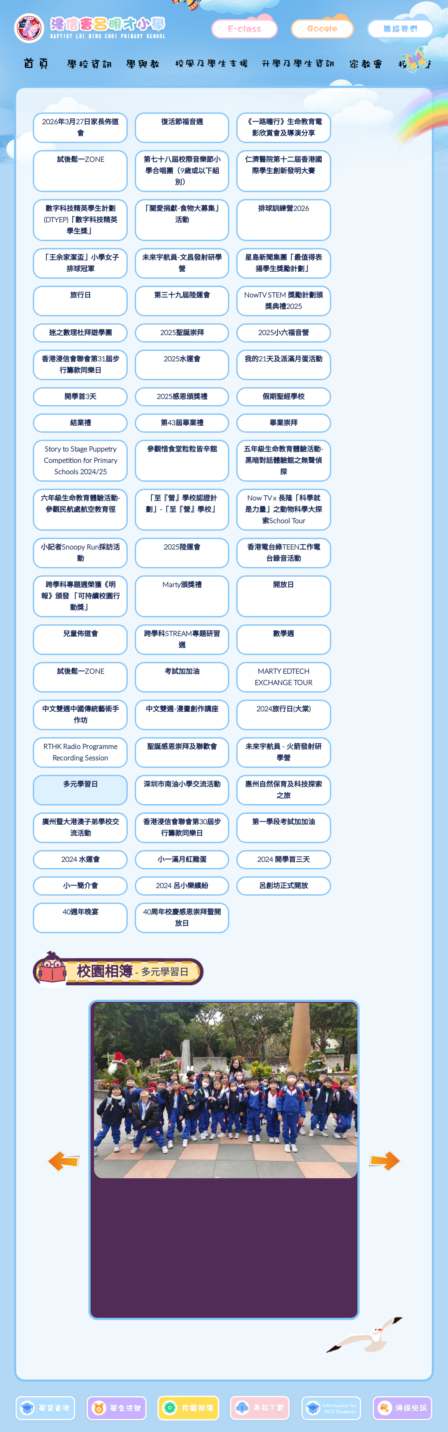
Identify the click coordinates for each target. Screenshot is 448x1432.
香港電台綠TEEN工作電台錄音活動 (68, 522)
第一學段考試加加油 (143, 723)
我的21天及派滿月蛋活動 (68, 346)
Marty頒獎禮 (220, 510)
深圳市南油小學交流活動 (220, 686)
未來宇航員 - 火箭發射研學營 (68, 686)
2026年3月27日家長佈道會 (67, 128)
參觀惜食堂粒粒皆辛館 (297, 384)
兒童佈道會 (373, 510)
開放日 (297, 510)
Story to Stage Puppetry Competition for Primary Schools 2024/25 (220, 401)
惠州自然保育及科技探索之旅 (297, 686)
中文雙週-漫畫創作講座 (144, 625)
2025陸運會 (373, 450)
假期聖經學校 (297, 340)
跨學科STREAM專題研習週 (68, 576)
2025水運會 (373, 291)
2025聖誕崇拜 (144, 291)
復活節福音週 (144, 122)
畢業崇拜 (144, 378)
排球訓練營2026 (297, 182)
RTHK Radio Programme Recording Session (296, 637)
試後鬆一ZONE (297, 122)
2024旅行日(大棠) (220, 619)
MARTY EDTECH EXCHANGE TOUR (373, 582)
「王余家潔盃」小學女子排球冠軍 (373, 194)
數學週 (143, 570)
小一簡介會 (67, 766)
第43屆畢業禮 (67, 378)
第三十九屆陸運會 (297, 248)
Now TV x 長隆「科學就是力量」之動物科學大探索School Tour (220, 467)
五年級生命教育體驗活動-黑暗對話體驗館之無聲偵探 (373, 395)
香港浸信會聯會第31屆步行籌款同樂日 (297, 303)
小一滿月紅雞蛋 (297, 717)
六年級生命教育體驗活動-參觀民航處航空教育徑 (68, 461)
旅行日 (220, 242)
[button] (384, 1016)
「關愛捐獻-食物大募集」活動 (220, 188)
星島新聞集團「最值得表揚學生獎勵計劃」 (143, 254)
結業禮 (373, 340)
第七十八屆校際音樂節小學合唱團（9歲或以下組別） (373, 139)
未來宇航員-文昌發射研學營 (68, 248)
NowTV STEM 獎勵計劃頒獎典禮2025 (373, 254)
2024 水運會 (220, 717)
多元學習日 (143, 680)
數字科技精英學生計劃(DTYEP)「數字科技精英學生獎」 (143, 199)
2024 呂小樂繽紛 (144, 766)
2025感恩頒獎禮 (220, 340)
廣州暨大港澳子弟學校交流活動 (373, 686)
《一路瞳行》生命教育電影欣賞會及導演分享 (220, 133)
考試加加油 (297, 570)
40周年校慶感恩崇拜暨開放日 (373, 772)
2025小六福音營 (220, 291)
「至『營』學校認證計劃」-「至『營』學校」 (144, 461)
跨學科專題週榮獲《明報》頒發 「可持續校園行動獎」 (143, 527)
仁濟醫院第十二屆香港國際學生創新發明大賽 (67, 194)
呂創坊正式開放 (220, 766)
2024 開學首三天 (373, 717)
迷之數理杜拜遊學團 (67, 297)
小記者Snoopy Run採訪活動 (297, 456)
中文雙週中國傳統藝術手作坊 (67, 625)
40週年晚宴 (297, 766)
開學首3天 (144, 340)
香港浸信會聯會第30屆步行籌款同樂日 (68, 729)
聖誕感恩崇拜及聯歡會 (373, 625)
